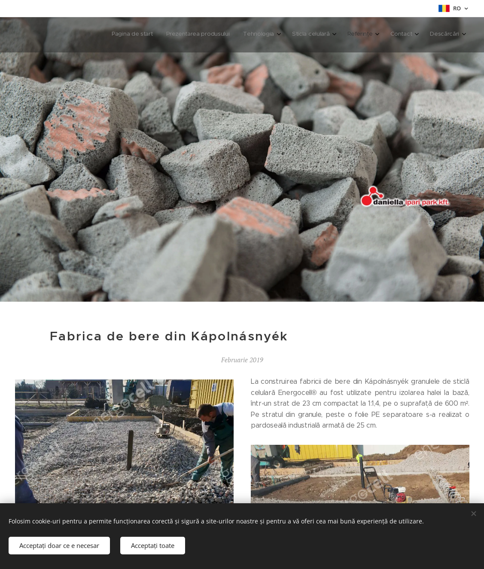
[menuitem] (361, 35)
